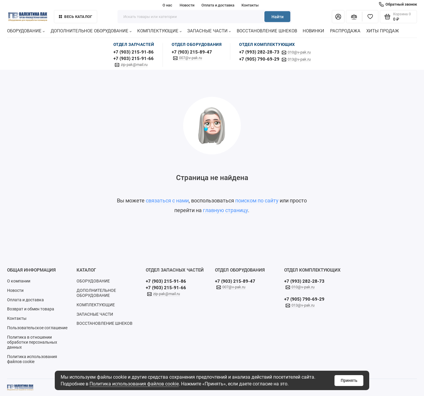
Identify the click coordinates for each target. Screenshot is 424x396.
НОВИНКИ (313, 31)
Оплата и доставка (217, 5)
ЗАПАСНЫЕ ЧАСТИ (209, 31)
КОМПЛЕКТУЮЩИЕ (159, 31)
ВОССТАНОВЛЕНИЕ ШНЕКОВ (267, 31)
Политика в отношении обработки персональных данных (32, 342)
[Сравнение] (354, 16)
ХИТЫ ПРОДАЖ (382, 31)
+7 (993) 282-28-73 (259, 52)
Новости (187, 5)
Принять (349, 380)
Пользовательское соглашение (37, 327)
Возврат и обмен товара (30, 309)
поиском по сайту (257, 201)
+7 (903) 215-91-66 (133, 58)
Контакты (250, 5)
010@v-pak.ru (299, 52)
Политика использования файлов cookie (134, 384)
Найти (277, 16)
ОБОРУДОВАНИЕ (26, 31)
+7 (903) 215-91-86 (133, 52)
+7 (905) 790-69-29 (259, 59)
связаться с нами (167, 201)
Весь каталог (75, 16)
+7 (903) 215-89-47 (192, 52)
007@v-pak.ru (190, 58)
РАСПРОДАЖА (345, 31)
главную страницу (225, 210)
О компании (18, 281)
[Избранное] (370, 16)
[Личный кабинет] (338, 16)
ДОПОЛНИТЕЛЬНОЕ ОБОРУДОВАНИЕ (91, 31)
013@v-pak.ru (299, 59)
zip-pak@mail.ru (134, 64)
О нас (167, 5)
